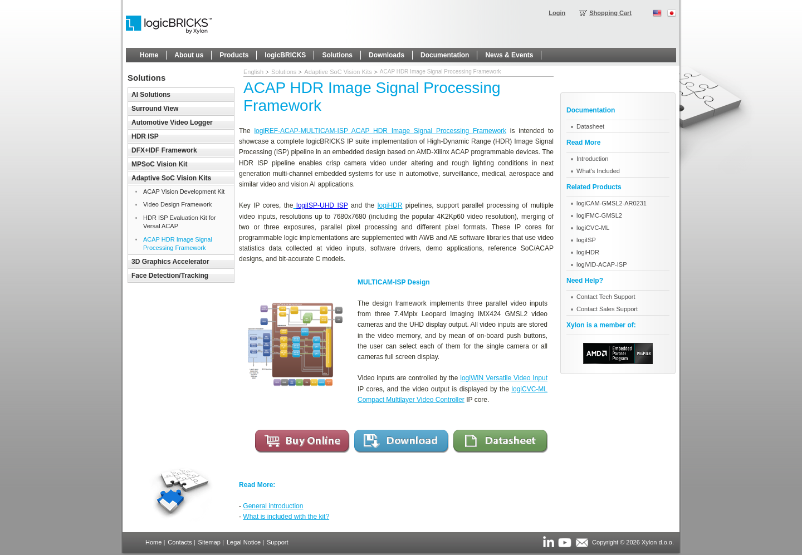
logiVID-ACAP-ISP (601, 264)
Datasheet (590, 126)
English (253, 71)
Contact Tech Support (605, 296)
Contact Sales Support (607, 309)
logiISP (586, 240)
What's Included (598, 171)
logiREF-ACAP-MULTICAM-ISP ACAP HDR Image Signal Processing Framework (380, 131)
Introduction (592, 158)
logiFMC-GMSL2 (599, 215)
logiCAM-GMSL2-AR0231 (611, 203)
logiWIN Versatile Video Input (503, 378)
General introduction (273, 506)
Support (277, 542)
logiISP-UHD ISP (322, 205)
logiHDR (390, 205)
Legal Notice (244, 542)
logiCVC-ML (592, 227)
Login (557, 12)
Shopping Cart (610, 12)
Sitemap (209, 542)
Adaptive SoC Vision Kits (337, 71)
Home (153, 542)
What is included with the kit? (286, 516)
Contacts (180, 542)
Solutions (283, 71)
